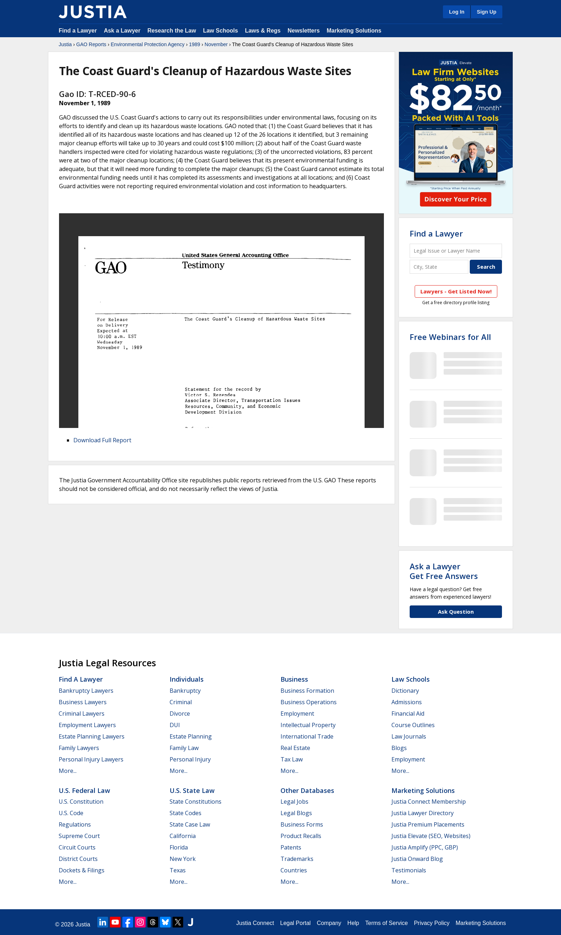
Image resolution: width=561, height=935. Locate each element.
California (183, 836)
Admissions (406, 702)
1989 (194, 44)
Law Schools (220, 31)
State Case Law (190, 824)
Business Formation (307, 691)
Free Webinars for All (450, 336)
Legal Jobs (294, 801)
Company (329, 923)
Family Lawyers (79, 748)
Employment (297, 713)
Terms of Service (386, 923)
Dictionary (405, 691)
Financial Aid (407, 713)
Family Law (184, 748)
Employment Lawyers (87, 725)
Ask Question (456, 611)
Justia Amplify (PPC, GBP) (424, 847)
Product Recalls (300, 836)
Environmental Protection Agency (148, 44)
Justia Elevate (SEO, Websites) (430, 836)
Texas (178, 870)
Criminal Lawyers (81, 713)
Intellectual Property (308, 725)
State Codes (185, 813)
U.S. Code (71, 813)
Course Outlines (413, 725)
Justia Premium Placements (427, 824)
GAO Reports (91, 44)
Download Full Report (102, 440)
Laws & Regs (263, 31)
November (216, 44)
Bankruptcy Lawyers (86, 691)
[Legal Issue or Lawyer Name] (456, 251)
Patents (290, 847)
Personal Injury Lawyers (91, 759)
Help (353, 923)
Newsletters (304, 31)
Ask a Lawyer (123, 31)
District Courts (78, 859)
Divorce (180, 713)
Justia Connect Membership (428, 801)
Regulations (75, 824)
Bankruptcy (185, 691)
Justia (65, 44)
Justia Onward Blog (417, 859)
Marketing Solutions (354, 31)
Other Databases (307, 790)
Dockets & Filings (81, 870)
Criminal (181, 702)
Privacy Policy (432, 923)
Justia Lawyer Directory (422, 813)
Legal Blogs (296, 813)
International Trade (306, 736)
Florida (179, 847)
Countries (293, 870)
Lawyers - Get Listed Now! (456, 291)
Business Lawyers (83, 702)
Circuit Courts (77, 847)
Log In (456, 12)
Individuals (187, 679)
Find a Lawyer (78, 31)
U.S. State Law (192, 790)
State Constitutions (195, 801)
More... (68, 771)
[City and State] (439, 267)
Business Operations (308, 702)
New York (183, 859)
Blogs (399, 748)
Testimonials (408, 870)
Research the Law (171, 31)
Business (294, 679)
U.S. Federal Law (84, 790)
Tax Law (291, 759)
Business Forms (301, 824)
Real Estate (295, 748)
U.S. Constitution (81, 801)
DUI (175, 725)
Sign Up (486, 12)
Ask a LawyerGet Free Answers (444, 571)
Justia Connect (255, 923)
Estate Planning (191, 736)
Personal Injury (190, 759)
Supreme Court (79, 836)
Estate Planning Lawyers (92, 736)
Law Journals (408, 736)
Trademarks (296, 859)
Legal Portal (295, 923)
